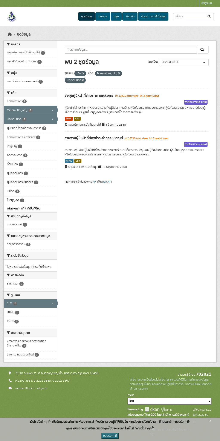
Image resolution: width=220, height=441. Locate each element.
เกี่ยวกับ (129, 16)
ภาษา (130, 395)
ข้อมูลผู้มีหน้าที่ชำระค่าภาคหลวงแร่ (89, 95)
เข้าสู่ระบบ (206, 3)
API (94, 182)
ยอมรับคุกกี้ (110, 436)
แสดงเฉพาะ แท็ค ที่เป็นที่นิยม (23, 208)
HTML (69, 161)
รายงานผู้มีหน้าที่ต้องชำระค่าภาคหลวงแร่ (94, 138)
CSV (77, 118)
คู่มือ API (106, 182)
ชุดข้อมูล (86, 16)
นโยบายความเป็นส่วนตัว (144, 380)
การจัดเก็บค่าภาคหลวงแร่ (196, 102)
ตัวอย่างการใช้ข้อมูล (153, 16)
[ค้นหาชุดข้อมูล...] (193, 16)
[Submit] (209, 16)
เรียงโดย (153, 62)
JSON (68, 118)
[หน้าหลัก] (10, 34)
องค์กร (102, 16)
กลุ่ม (116, 16)
